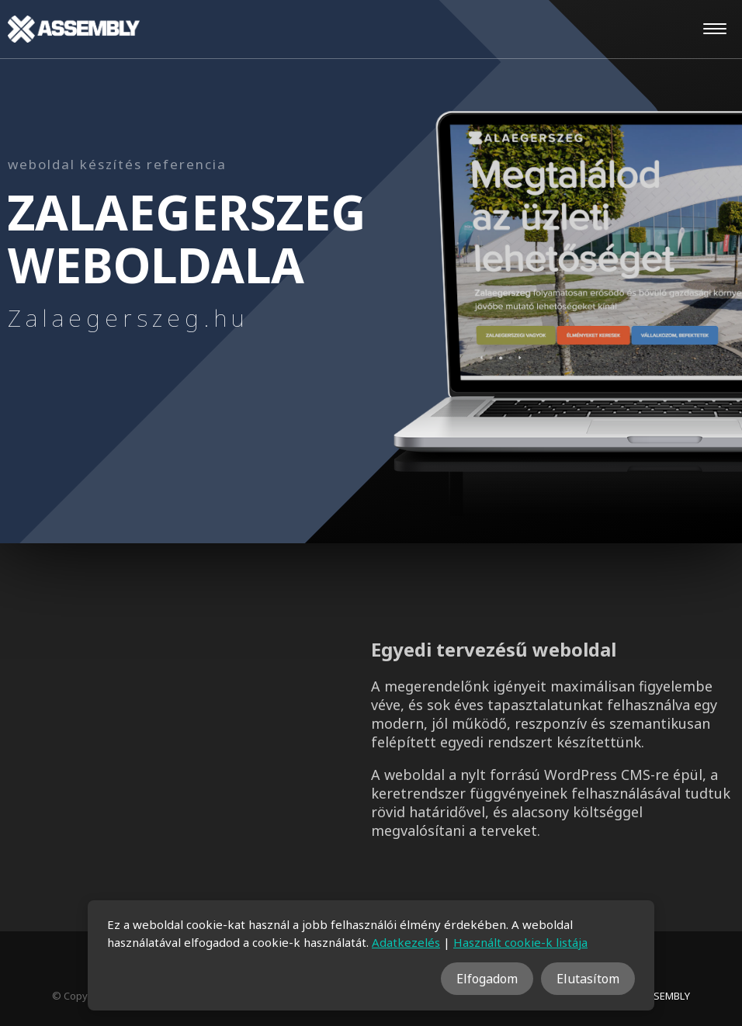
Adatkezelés (406, 942)
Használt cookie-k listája (520, 942)
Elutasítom (587, 978)
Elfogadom (487, 978)
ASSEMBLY (665, 996)
